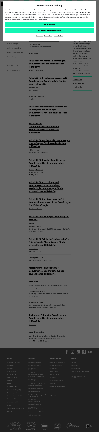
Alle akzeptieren (49, 24)
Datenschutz (48, 36)
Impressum (39, 36)
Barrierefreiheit (58, 36)
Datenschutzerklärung (12, 17)
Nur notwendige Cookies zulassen (49, 30)
